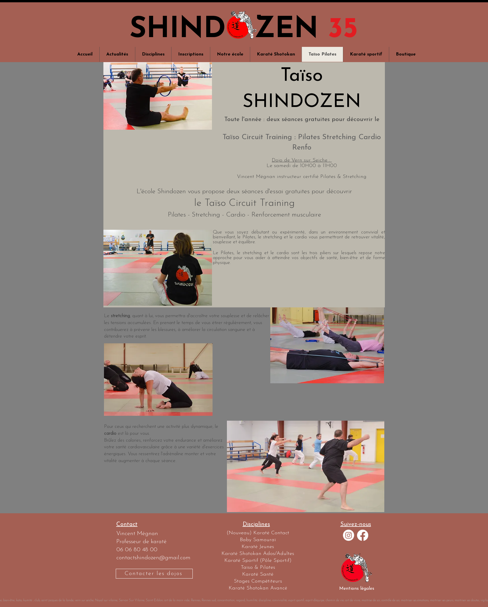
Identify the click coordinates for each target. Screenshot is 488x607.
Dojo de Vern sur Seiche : (302, 160)
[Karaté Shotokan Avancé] (257, 588)
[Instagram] (348, 535)
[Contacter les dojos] (154, 574)
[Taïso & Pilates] (257, 567)
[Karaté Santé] (257, 574)
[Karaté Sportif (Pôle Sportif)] (257, 560)
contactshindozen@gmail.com (153, 558)
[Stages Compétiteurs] (257, 581)
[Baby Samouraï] (257, 540)
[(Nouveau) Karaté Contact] (257, 533)
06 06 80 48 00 (136, 550)
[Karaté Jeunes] (257, 546)
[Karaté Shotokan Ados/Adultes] (257, 553)
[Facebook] (362, 535)
